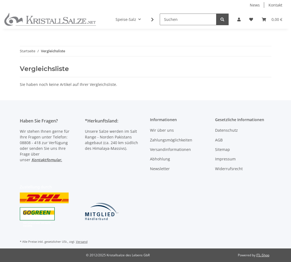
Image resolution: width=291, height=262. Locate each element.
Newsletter (160, 168)
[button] (239, 19)
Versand (82, 242)
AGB (219, 140)
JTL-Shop (262, 255)
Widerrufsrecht (229, 168)
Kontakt (275, 5)
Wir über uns (162, 130)
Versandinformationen (170, 149)
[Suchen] (188, 19)
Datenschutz (226, 130)
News (255, 5)
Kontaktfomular (46, 159)
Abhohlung (160, 158)
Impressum (225, 158)
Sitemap (222, 149)
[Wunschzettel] (251, 19)
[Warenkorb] (272, 19)
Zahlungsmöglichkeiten (171, 140)
